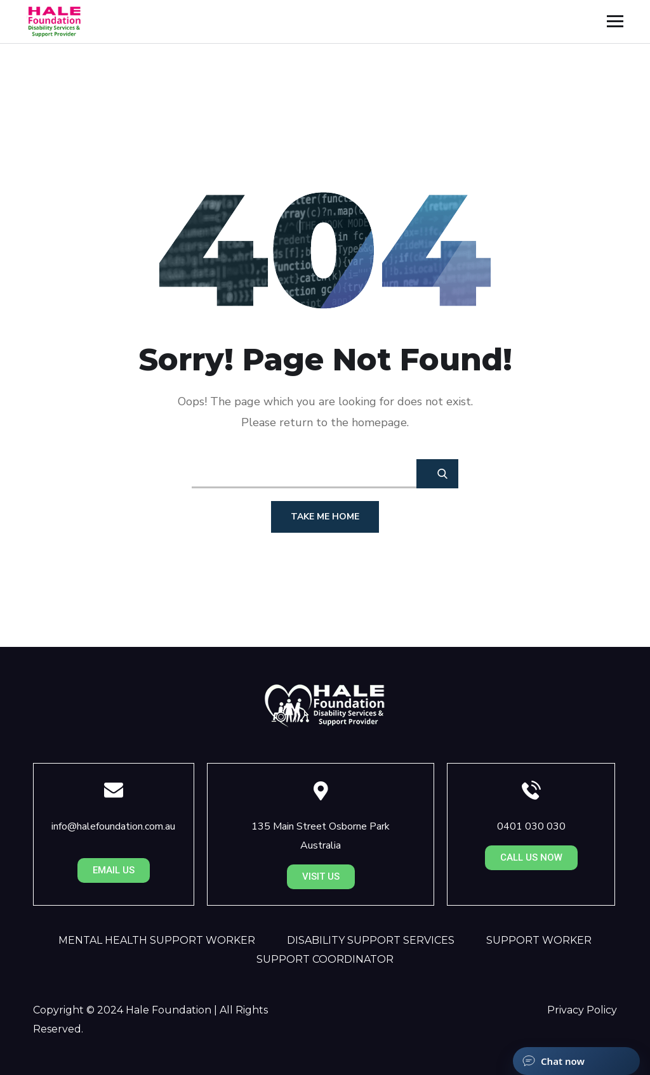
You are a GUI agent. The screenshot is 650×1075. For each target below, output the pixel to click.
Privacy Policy (582, 1010)
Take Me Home (325, 517)
